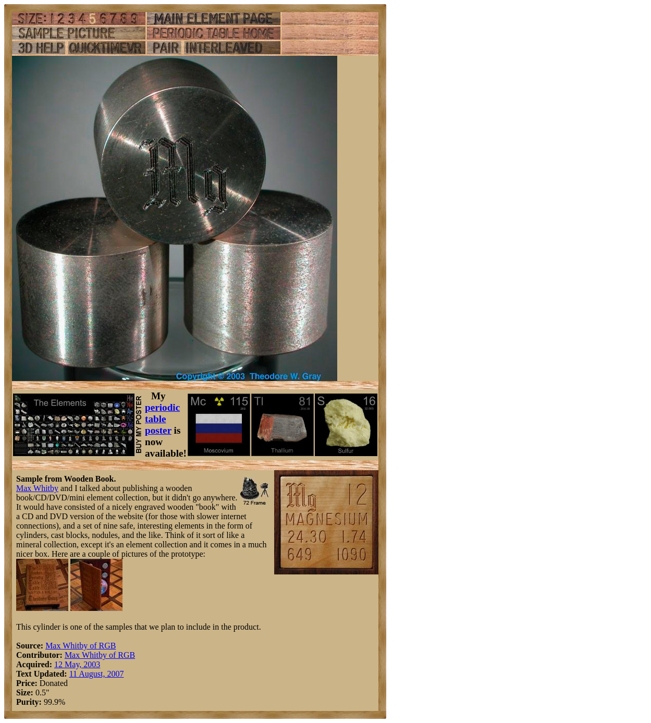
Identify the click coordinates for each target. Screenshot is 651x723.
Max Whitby (37, 488)
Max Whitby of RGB (80, 645)
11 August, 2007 (96, 673)
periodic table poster (162, 419)
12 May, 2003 (77, 664)
